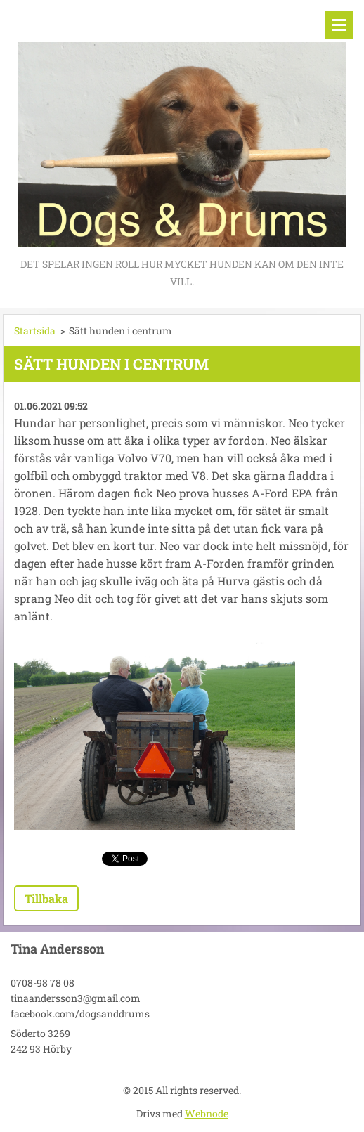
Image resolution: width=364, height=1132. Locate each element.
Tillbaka (46, 898)
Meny (339, 25)
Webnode (206, 1113)
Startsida (35, 330)
